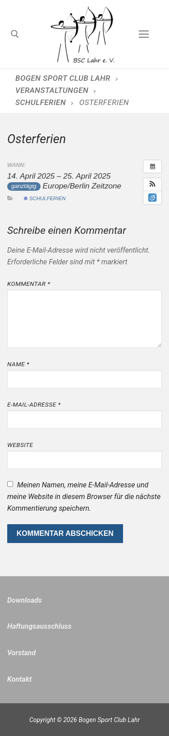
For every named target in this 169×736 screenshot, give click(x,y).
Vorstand (21, 652)
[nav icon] (143, 34)
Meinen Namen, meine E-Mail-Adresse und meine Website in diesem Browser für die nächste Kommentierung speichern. (83, 497)
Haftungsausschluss (39, 626)
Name (18, 364)
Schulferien (45, 198)
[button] (152, 184)
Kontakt (19, 679)
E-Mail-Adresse (34, 404)
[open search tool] (15, 34)
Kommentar (28, 283)
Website (20, 444)
